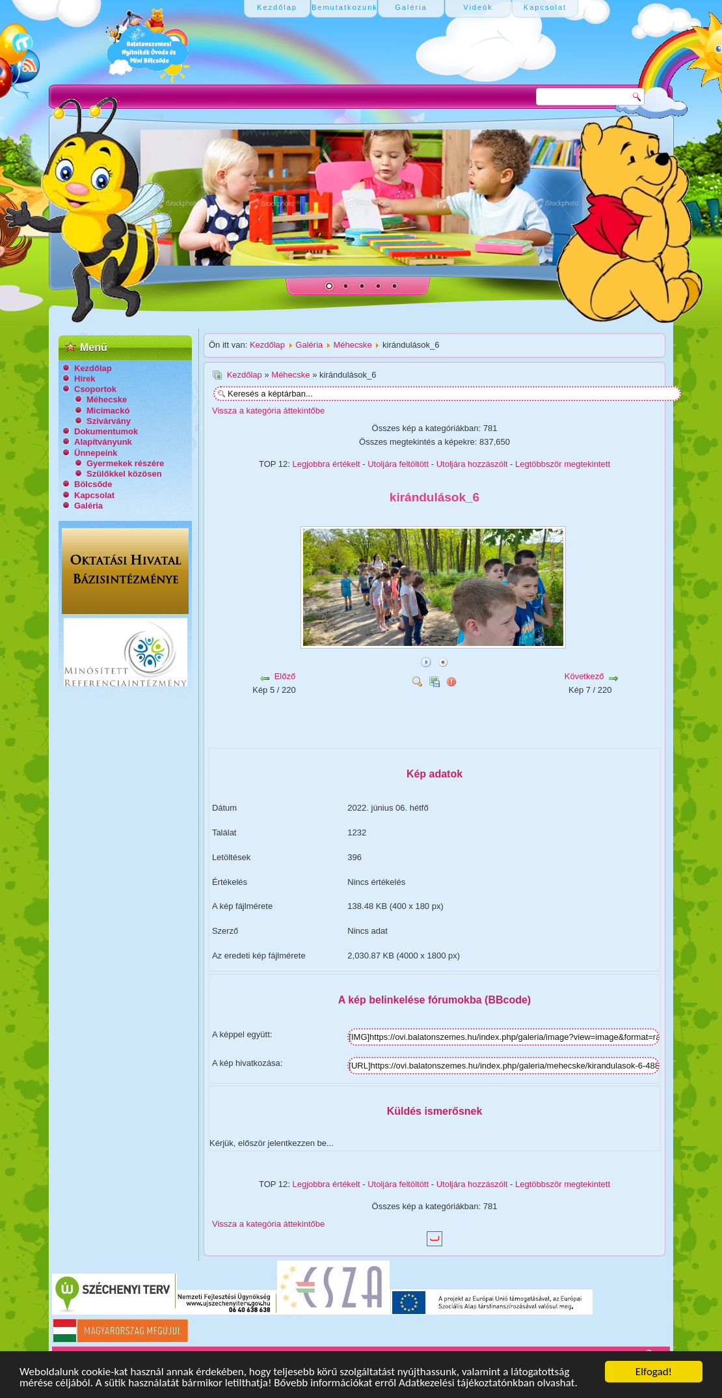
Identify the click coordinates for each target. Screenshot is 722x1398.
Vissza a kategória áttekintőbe (268, 410)
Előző (285, 676)
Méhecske (107, 399)
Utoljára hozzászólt (472, 464)
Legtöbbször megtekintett (562, 464)
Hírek (85, 379)
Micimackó (108, 410)
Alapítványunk (103, 442)
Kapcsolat (94, 495)
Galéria (88, 505)
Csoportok (95, 389)
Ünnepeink (95, 453)
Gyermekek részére (125, 463)
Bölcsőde (93, 484)
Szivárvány (109, 421)
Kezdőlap (93, 368)
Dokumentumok (106, 431)
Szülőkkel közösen (124, 474)
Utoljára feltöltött (398, 464)
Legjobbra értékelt (326, 464)
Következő (584, 676)
